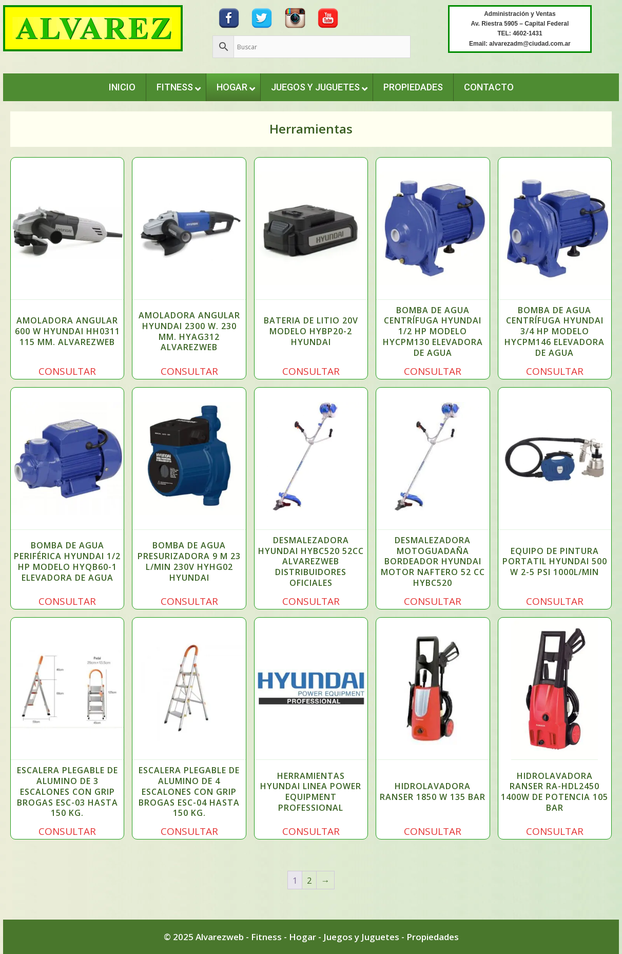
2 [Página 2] (309, 880)
